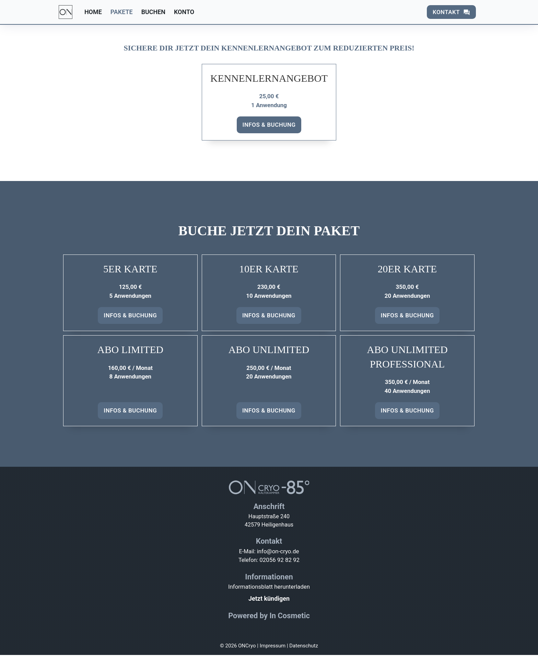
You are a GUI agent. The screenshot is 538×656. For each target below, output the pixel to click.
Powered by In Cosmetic (269, 616)
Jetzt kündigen (269, 599)
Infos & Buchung (269, 124)
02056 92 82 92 (280, 560)
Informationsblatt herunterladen (269, 587)
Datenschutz (303, 647)
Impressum (272, 647)
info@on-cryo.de (278, 552)
